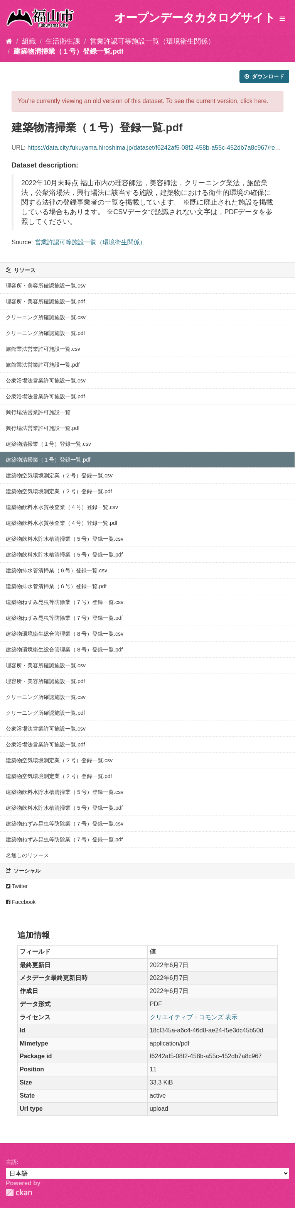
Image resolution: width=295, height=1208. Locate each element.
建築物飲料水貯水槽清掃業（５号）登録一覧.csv (64, 539)
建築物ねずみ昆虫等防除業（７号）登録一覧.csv (64, 602)
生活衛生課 (63, 41)
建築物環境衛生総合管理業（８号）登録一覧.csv (64, 634)
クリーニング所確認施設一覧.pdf (45, 333)
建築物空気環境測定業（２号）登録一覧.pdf (59, 491)
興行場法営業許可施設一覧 (38, 412)
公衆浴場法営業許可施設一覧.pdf (45, 396)
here (260, 101)
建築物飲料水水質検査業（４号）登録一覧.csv (62, 507)
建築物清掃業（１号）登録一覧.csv (48, 444)
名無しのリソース (27, 855)
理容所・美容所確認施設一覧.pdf (45, 301)
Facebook (20, 902)
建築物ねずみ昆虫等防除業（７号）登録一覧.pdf (64, 618)
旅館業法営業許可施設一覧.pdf (42, 365)
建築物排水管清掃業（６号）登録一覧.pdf (56, 586)
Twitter (17, 886)
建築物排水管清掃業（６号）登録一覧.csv (56, 570)
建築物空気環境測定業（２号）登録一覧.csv (59, 475)
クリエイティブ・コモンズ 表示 (194, 1017)
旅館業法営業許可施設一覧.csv (43, 349)
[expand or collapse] (282, 19)
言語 (11, 1162)
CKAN (19, 1192)
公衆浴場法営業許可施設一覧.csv (46, 380)
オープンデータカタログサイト (194, 17)
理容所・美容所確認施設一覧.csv (46, 286)
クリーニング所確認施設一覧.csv (46, 317)
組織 (29, 41)
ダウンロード (264, 76)
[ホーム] (9, 41)
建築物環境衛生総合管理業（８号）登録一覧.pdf (64, 649)
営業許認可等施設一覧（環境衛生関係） (152, 41)
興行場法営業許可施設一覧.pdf (42, 428)
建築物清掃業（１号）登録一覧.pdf (68, 51)
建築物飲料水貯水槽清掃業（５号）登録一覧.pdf (64, 555)
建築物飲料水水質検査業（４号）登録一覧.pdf (61, 523)
